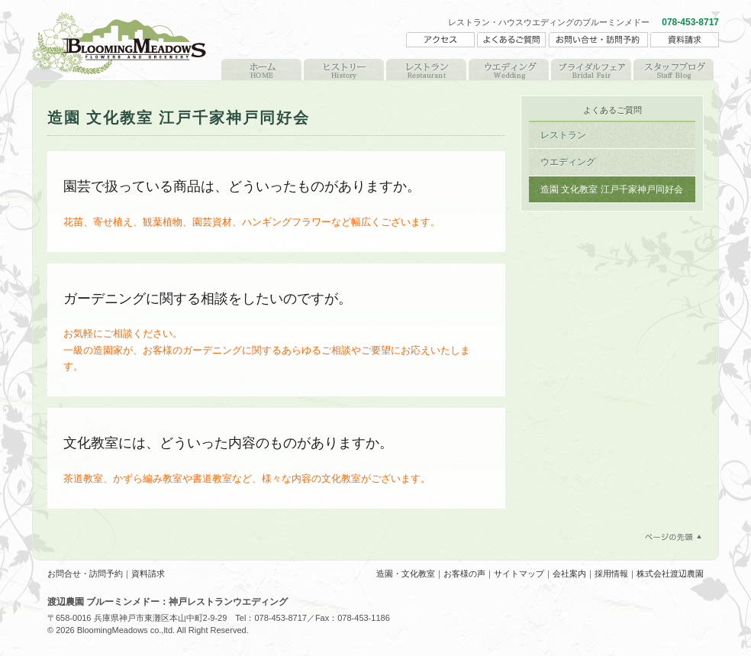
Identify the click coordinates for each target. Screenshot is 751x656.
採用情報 (611, 573)
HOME (261, 69)
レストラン (426, 69)
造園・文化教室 (405, 573)
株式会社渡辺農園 (670, 573)
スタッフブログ (673, 69)
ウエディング (509, 69)
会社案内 (569, 573)
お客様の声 (464, 573)
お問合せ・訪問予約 (85, 573)
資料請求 (148, 573)
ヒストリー (344, 69)
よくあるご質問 (612, 110)
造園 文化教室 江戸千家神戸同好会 (611, 189)
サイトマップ (519, 573)
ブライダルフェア (591, 69)
